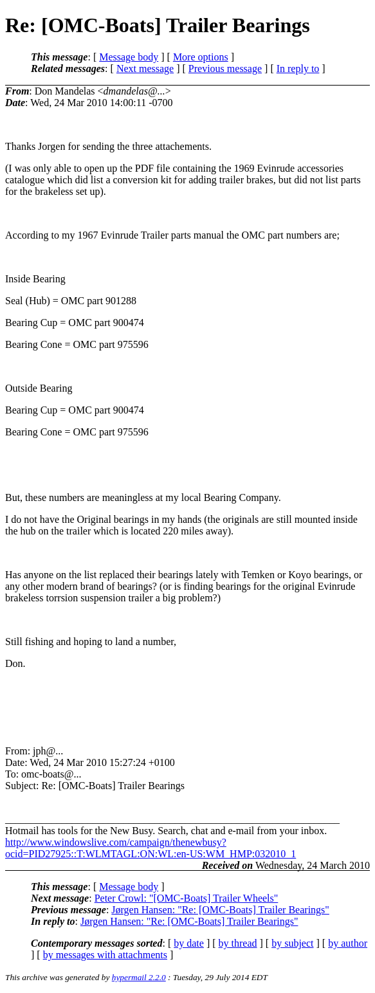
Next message (145, 68)
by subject (292, 943)
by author (347, 943)
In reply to (298, 68)
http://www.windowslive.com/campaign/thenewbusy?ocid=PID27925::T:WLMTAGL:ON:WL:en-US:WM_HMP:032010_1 (150, 848)
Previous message (225, 68)
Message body (128, 56)
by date (189, 943)
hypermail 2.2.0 (139, 977)
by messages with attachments (105, 954)
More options (200, 56)
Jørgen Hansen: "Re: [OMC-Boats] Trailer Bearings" (220, 909)
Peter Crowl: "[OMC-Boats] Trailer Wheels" (187, 898)
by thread (238, 943)
